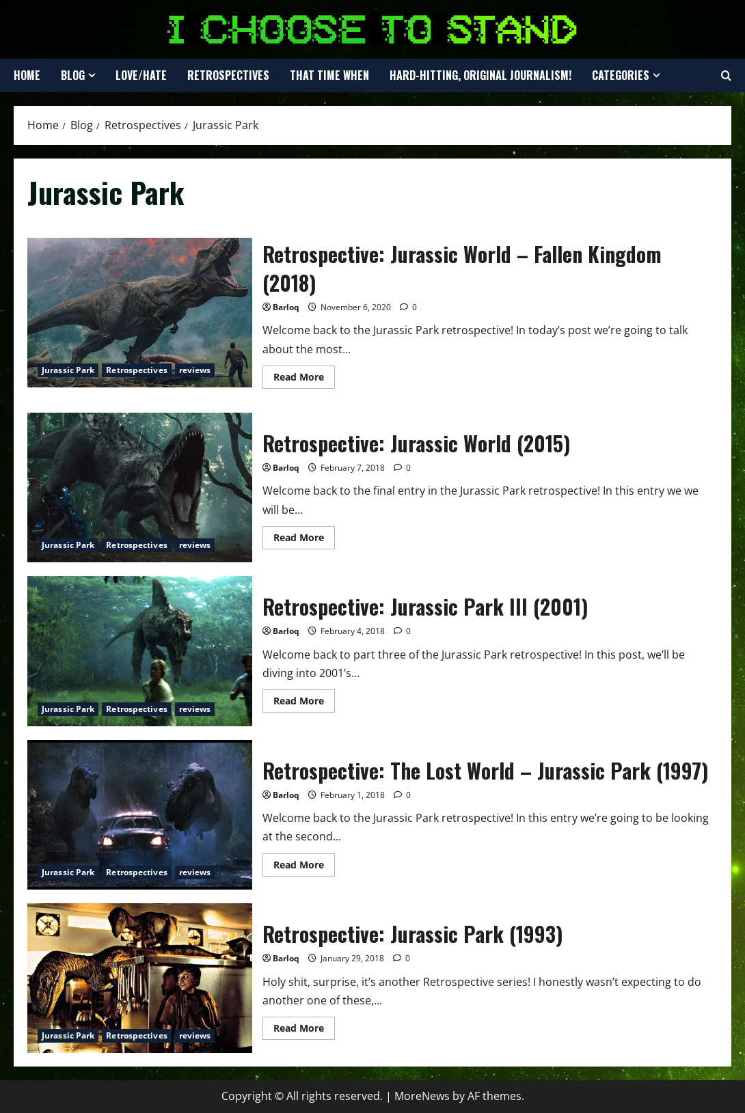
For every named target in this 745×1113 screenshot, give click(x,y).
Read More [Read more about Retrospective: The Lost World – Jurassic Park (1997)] (304, 867)
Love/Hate (141, 75)
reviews (195, 370)
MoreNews (422, 1095)
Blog (73, 75)
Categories (620, 75)
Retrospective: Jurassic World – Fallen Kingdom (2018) (139, 312)
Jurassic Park (68, 370)
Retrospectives (228, 75)
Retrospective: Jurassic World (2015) (139, 487)
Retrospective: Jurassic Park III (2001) (139, 651)
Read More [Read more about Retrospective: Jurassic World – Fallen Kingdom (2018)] (304, 379)
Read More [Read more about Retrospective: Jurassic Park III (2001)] (304, 703)
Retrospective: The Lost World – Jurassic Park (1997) (139, 815)
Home (27, 75)
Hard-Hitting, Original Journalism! (480, 75)
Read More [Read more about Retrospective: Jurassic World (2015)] (304, 539)
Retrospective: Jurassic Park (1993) (139, 978)
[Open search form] (726, 76)
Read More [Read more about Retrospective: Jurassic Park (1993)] (304, 1030)
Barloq (286, 307)
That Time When (329, 75)
